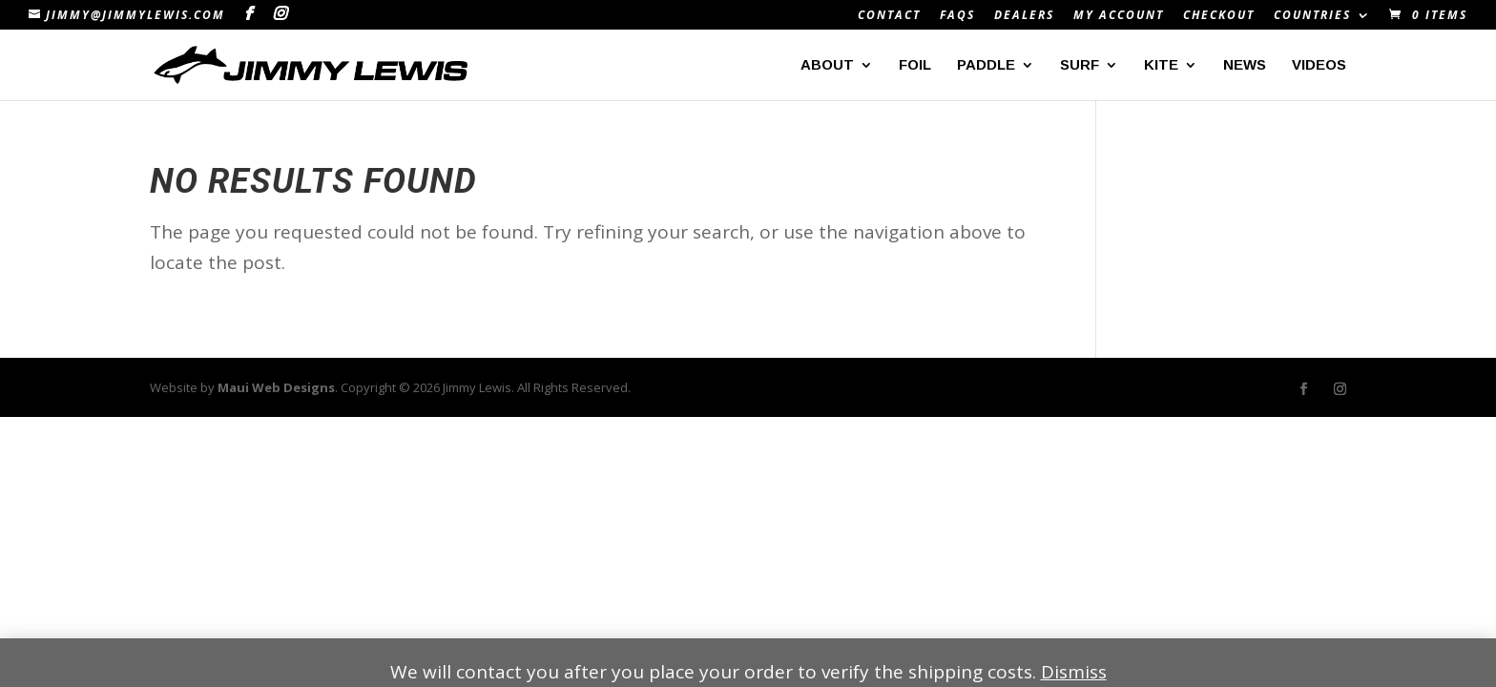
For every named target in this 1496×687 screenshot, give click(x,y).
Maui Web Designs (276, 387)
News (1244, 65)
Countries (1312, 16)
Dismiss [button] (1074, 671)
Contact (889, 16)
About (827, 65)
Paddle (986, 65)
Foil (915, 65)
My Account (1118, 16)
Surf (1079, 65)
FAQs (957, 16)
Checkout (1219, 16)
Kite (1161, 65)
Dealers (1024, 16)
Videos (1319, 65)
